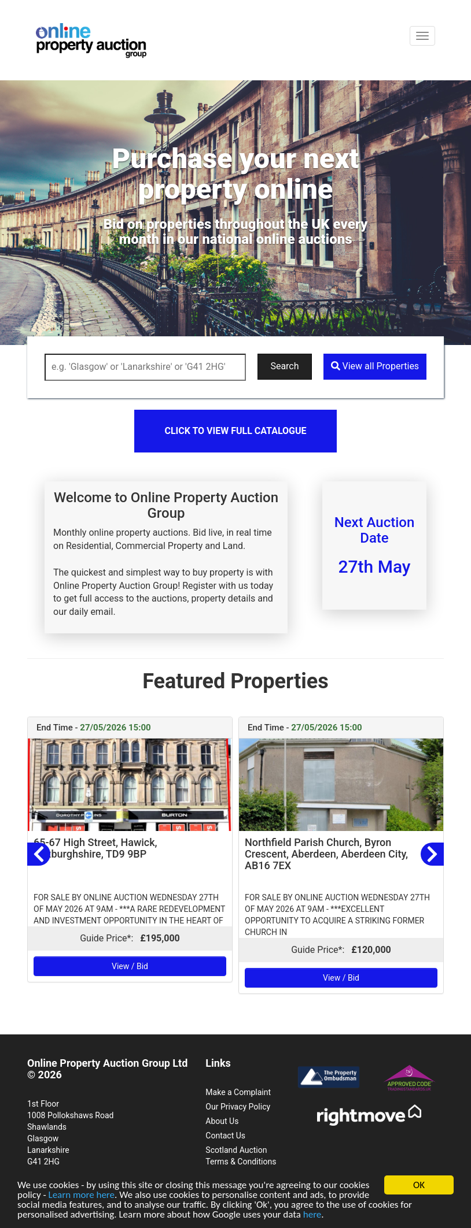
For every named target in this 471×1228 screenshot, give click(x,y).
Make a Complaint (238, 1092)
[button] (38, 854)
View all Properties (375, 366)
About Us (221, 1121)
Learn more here (81, 1195)
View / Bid (130, 966)
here (312, 1215)
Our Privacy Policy (237, 1106)
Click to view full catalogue (235, 430)
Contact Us (225, 1135)
